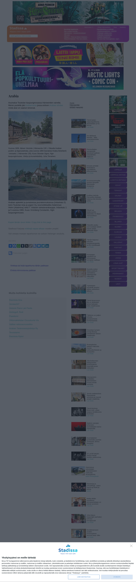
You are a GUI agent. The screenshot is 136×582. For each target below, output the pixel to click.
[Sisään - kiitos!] (132, 546)
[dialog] (68, 562)
